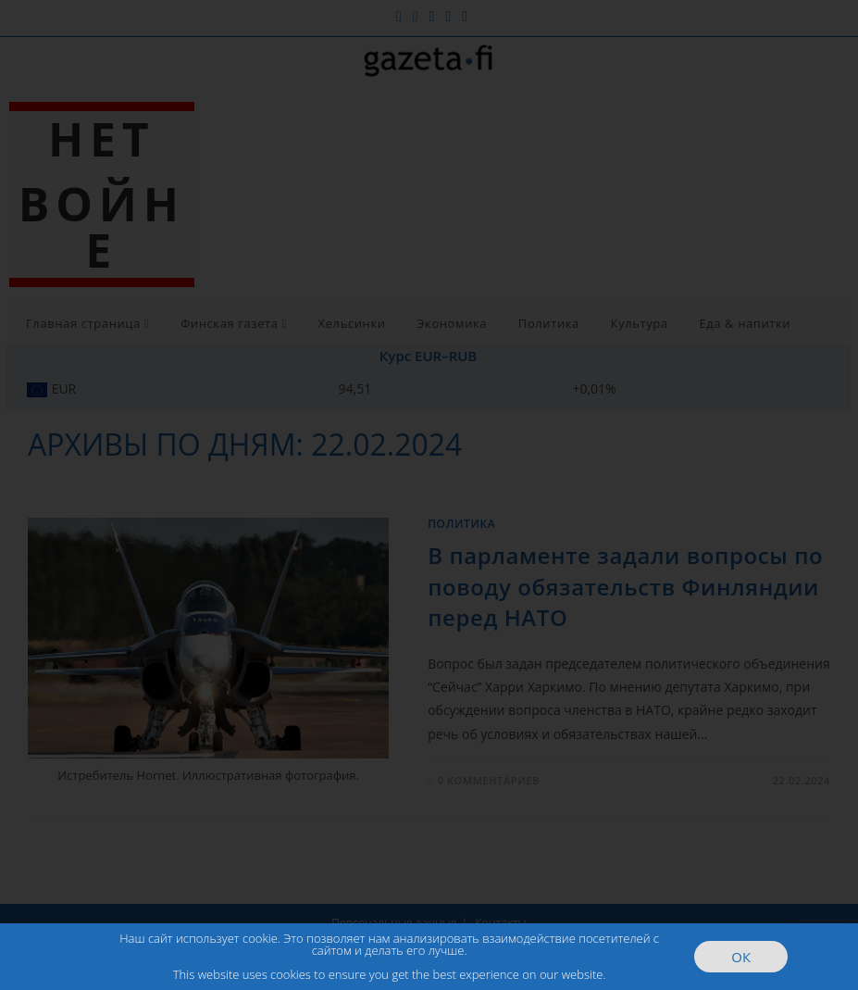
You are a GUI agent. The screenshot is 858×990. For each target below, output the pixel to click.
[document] (429, 495)
